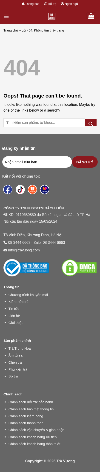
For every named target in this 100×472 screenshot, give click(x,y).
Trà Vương (66, 461)
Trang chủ (10, 30)
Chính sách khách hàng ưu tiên (33, 437)
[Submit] (91, 122)
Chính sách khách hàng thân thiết (34, 444)
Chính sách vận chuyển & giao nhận (36, 430)
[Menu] (6, 16)
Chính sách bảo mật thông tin (31, 409)
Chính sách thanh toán (26, 423)
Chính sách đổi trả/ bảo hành (31, 402)
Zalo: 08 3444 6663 (49, 243)
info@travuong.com (24, 250)
